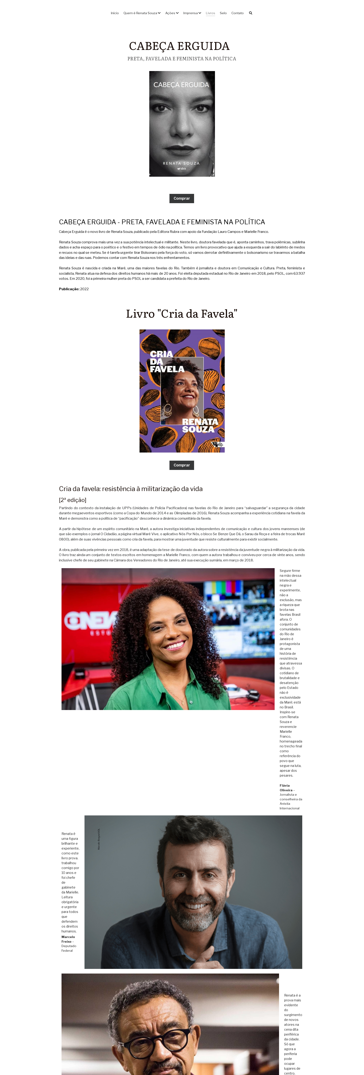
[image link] (182, 123)
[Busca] (250, 13)
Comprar (182, 198)
